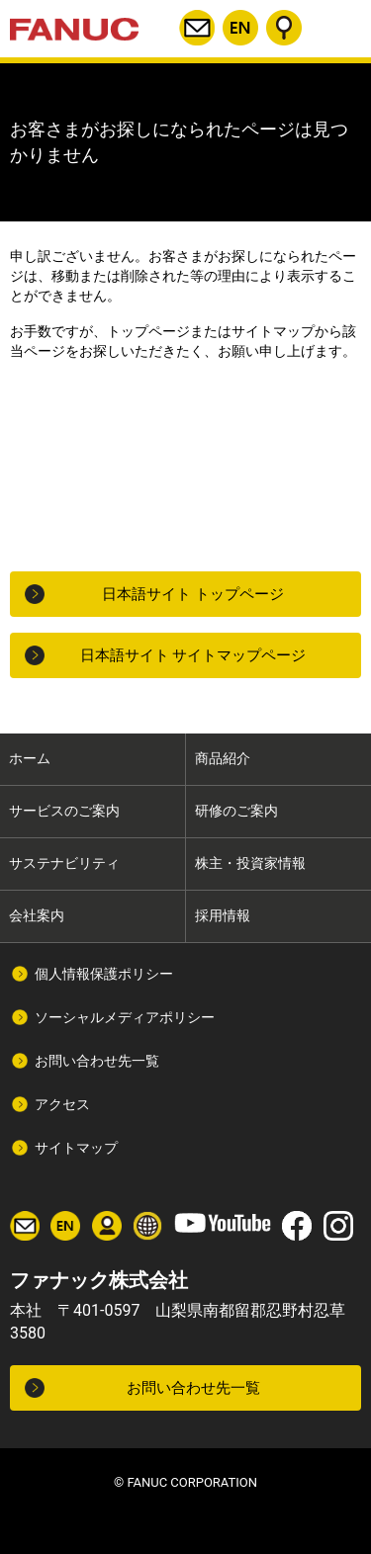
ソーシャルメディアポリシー (125, 1017)
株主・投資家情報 (250, 863)
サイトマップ (76, 1148)
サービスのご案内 (64, 811)
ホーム (29, 758)
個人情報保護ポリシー (104, 974)
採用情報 (222, 915)
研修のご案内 (236, 811)
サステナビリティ (64, 863)
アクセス (62, 1104)
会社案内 (36, 915)
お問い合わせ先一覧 (97, 1061)
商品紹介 (222, 758)
